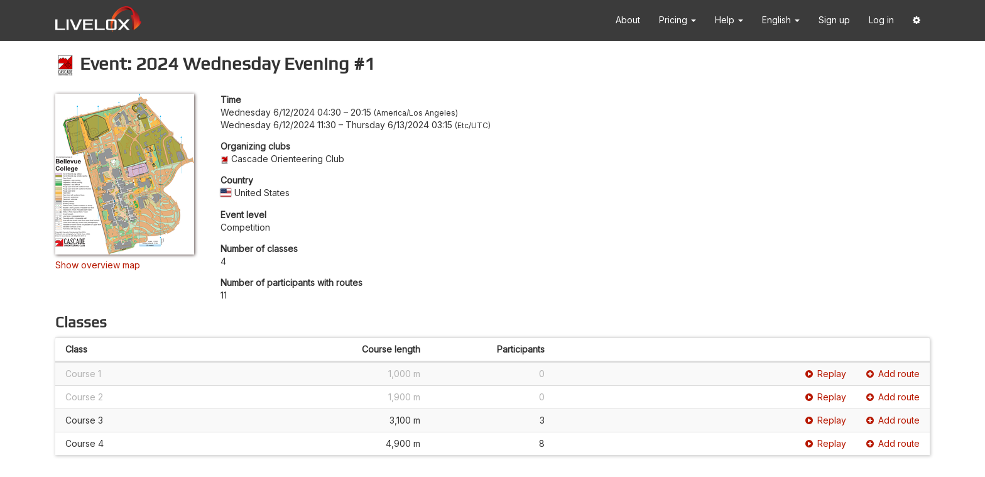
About (628, 19)
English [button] (781, 19)
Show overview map (97, 265)
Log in (881, 19)
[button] (916, 20)
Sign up (834, 19)
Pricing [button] (677, 19)
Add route (893, 373)
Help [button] (729, 19)
